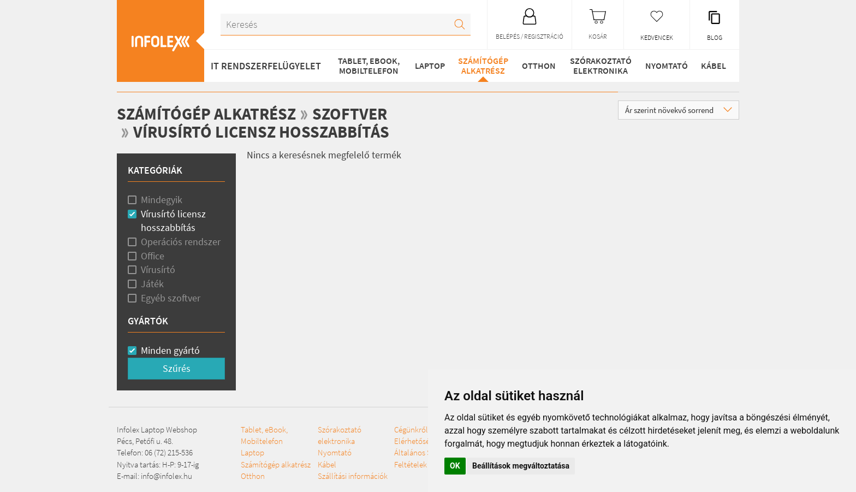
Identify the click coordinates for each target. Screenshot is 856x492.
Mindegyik (161, 199)
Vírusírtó (158, 269)
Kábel (713, 65)
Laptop (430, 65)
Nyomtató (666, 65)
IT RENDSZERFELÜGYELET (266, 66)
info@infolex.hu (166, 476)
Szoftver (349, 113)
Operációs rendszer (181, 241)
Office (152, 256)
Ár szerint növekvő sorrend (678, 110)
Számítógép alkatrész (483, 65)
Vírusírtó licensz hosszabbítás (261, 131)
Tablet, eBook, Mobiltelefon (369, 65)
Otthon (539, 65)
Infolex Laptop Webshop (157, 429)
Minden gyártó (170, 350)
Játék (152, 283)
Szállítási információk (353, 476)
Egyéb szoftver (170, 298)
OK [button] (455, 465)
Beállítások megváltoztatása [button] (520, 465)
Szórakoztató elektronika (601, 65)
